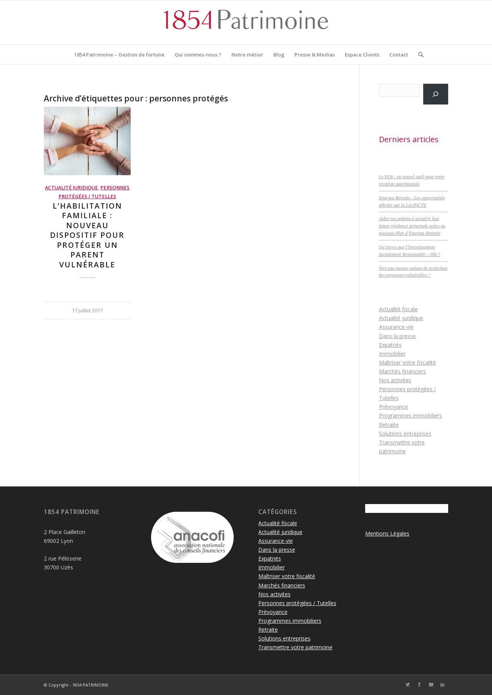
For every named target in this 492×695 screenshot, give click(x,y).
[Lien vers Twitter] (408, 684)
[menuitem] (119, 54)
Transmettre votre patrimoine (295, 647)
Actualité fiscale (398, 309)
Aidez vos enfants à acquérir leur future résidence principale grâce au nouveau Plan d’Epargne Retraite (412, 226)
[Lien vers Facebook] (419, 684)
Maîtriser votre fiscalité (407, 362)
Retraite (389, 424)
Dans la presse (397, 336)
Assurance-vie (396, 326)
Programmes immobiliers (410, 415)
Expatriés (390, 344)
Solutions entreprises (405, 433)
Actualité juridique (71, 187)
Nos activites (395, 380)
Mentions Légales (387, 533)
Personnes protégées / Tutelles (297, 603)
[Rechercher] (418, 54)
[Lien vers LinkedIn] (442, 684)
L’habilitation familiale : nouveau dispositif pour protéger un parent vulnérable (87, 235)
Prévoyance (393, 406)
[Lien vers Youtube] (431, 684)
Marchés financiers (402, 371)
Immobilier (392, 353)
